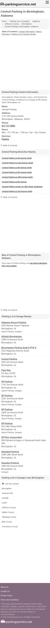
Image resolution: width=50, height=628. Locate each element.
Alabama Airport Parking (13, 322)
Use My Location (10, 484)
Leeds (4, 503)
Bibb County (7, 522)
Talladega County (9, 517)
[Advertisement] (25, 61)
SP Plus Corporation (11, 437)
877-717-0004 (8, 126)
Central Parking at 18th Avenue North (17, 177)
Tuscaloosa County (10, 526)
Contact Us (5, 591)
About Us (4, 587)
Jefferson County (9, 507)
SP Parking (7, 382)
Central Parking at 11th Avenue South (17, 163)
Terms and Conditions (10, 600)
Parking (5, 139)
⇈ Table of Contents (9, 145)
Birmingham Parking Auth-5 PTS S (18, 348)
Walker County (8, 512)
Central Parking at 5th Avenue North (17, 172)
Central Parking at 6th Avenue (14, 182)
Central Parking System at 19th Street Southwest (22, 187)
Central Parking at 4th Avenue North (17, 158)
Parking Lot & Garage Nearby (24, 34)
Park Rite (6, 370)
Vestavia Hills (7, 493)
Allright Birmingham (11, 336)
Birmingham (7, 488)
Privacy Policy (6, 595)
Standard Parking (10, 452)
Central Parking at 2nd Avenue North (17, 191)
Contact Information (27, 31)
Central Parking (9, 359)
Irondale (5, 498)
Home (4, 21)
